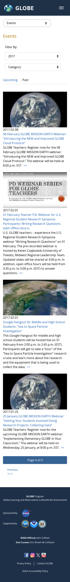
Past (25, 80)
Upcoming (10, 80)
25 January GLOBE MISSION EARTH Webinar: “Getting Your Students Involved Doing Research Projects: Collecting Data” (33, 420)
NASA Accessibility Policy (35, 570)
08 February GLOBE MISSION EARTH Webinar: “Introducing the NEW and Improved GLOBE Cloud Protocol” (34, 138)
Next (10, 473)
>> (25, 165)
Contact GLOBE (45, 563)
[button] (61, 8)
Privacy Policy (24, 563)
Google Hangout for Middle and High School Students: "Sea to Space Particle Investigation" (34, 326)
